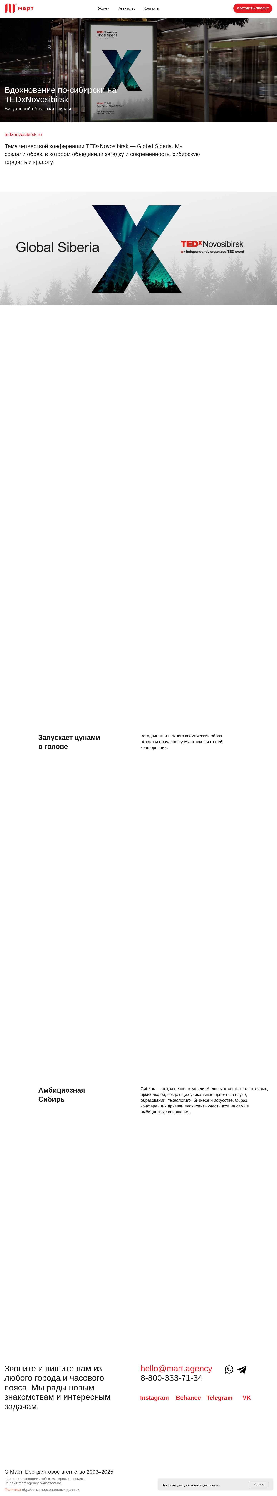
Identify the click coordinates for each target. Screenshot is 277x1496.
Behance (188, 1397)
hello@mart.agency (176, 1368)
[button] (252, 8)
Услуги (103, 8)
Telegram (219, 1397)
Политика (13, 1490)
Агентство (127, 8)
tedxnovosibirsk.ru (23, 134)
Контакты (151, 8)
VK (247, 1397)
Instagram (154, 1397)
